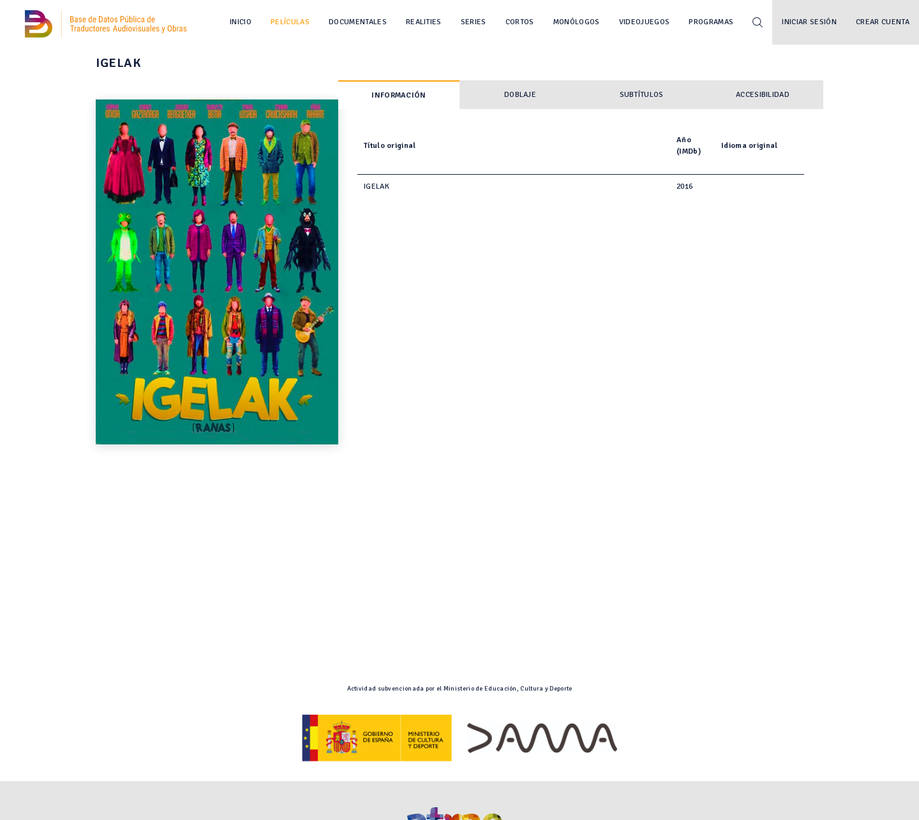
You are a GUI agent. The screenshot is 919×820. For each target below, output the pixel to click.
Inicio (240, 22)
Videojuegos (644, 22)
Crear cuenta (882, 22)
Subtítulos (642, 94)
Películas (290, 22)
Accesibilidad (762, 94)
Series (473, 22)
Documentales (358, 22)
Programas (711, 22)
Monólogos (576, 22)
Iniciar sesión (809, 22)
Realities (424, 22)
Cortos (519, 22)
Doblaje (520, 94)
